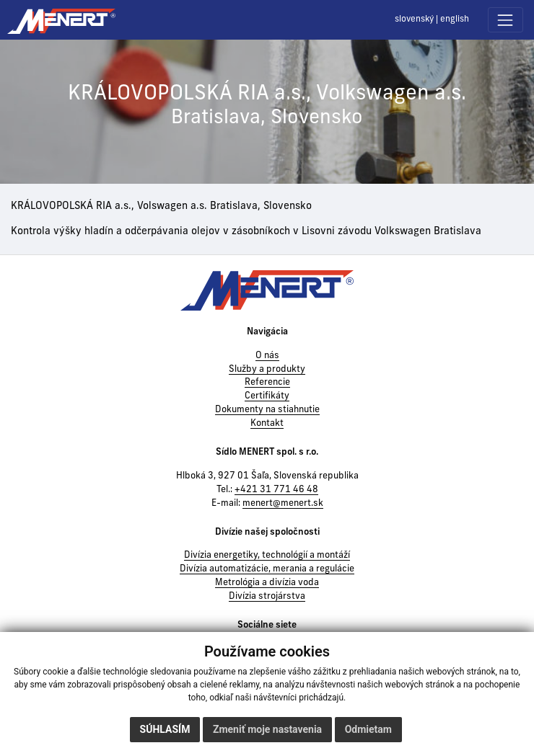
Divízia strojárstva (267, 596)
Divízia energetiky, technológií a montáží (267, 555)
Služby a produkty (267, 369)
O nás (267, 356)
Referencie (267, 382)
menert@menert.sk (282, 503)
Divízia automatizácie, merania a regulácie (267, 569)
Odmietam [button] (368, 729)
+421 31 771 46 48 (276, 490)
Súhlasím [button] (165, 729)
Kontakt (267, 423)
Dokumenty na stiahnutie (267, 410)
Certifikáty (267, 396)
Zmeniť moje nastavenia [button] (267, 729)
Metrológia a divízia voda (267, 583)
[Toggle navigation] (505, 19)
